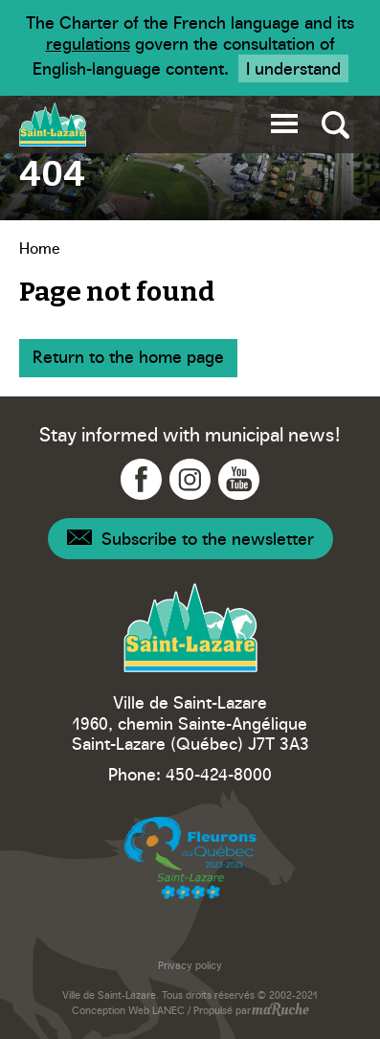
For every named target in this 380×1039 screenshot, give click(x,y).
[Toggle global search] (335, 124)
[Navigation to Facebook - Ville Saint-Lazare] (141, 479)
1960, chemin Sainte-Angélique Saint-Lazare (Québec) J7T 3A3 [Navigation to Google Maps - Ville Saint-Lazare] (190, 733)
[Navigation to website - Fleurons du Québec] (190, 858)
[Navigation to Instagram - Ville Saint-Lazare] (190, 479)
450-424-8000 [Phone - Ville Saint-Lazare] (219, 773)
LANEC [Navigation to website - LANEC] (168, 1010)
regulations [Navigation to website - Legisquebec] (88, 43)
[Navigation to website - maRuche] (280, 1011)
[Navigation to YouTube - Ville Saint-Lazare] (238, 479)
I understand (293, 67)
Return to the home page (128, 356)
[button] (284, 120)
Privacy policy (190, 965)
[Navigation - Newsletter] (190, 538)
